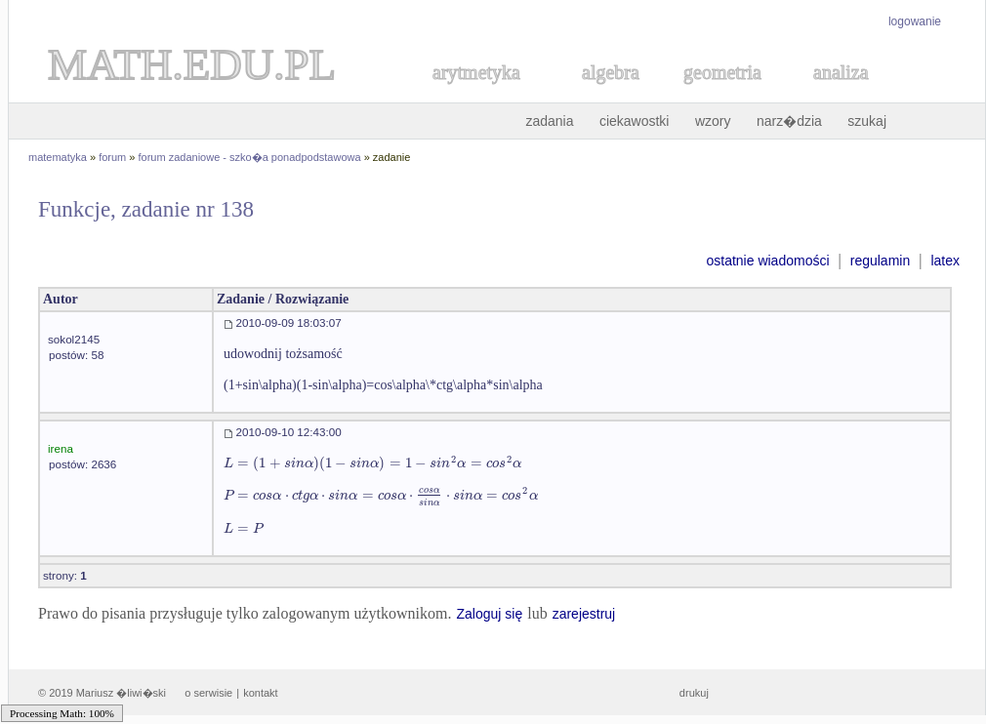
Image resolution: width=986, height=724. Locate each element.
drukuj (694, 693)
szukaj (866, 121)
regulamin (880, 260)
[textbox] (372, 463)
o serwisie (208, 693)
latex (945, 260)
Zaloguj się (489, 614)
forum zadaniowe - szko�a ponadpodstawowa (250, 157)
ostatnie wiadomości (767, 260)
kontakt (260, 693)
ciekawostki (634, 121)
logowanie (914, 21)
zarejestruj (584, 614)
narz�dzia (789, 121)
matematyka (57, 157)
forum (112, 157)
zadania (549, 121)
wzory (713, 121)
